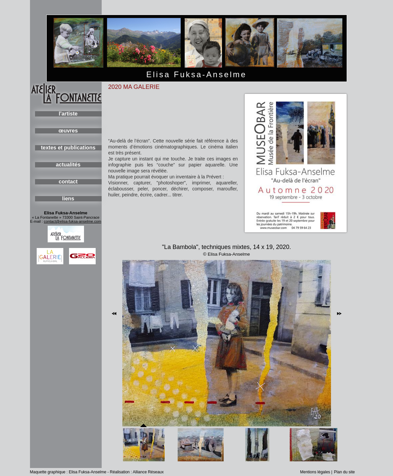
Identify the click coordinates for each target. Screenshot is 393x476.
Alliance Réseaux (148, 472)
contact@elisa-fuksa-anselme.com (72, 221)
